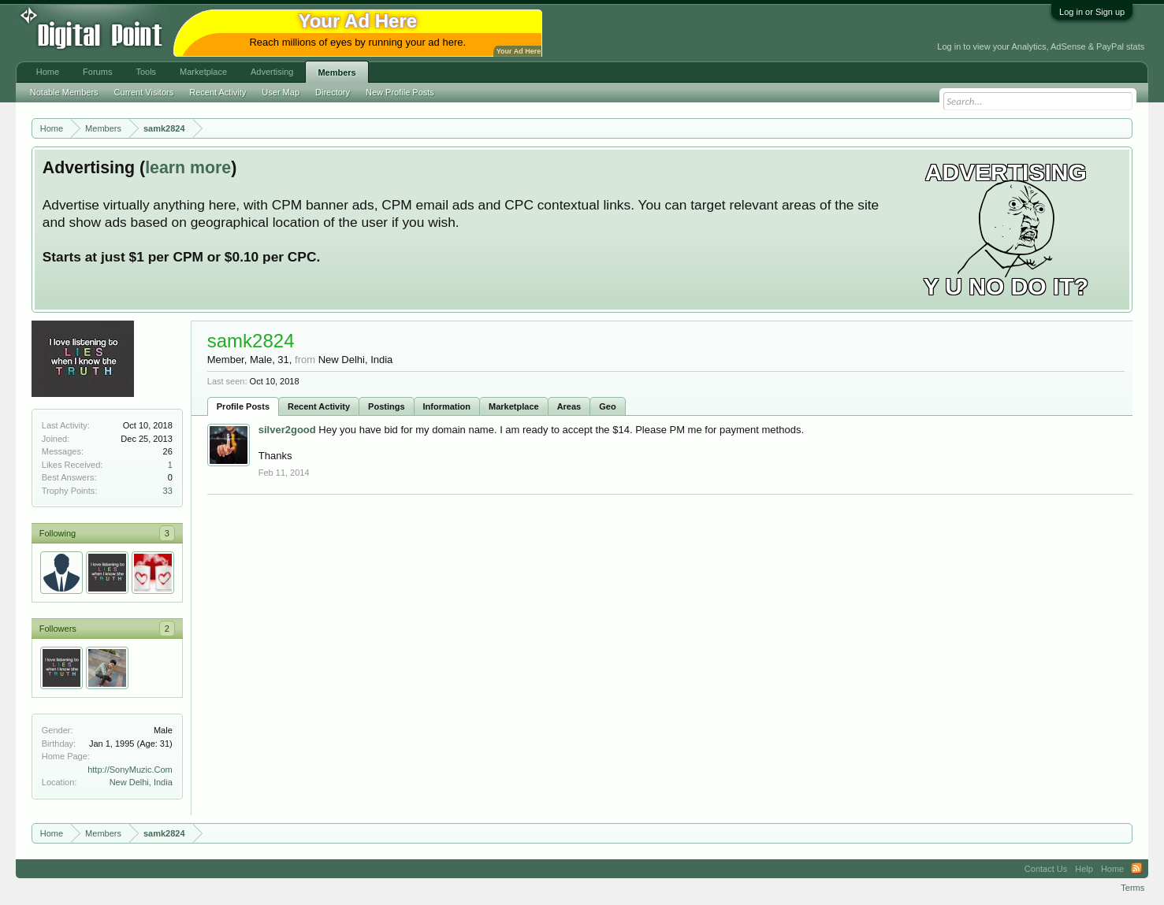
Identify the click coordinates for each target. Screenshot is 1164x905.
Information (447, 406)
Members (336, 72)
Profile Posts (243, 406)
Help (1084, 868)
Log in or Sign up (1092, 12)
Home (47, 71)
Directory (332, 92)
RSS (1136, 868)
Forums (97, 71)
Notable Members (64, 92)
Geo (607, 406)
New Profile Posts (400, 92)
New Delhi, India (141, 782)
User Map (280, 92)
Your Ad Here (518, 51)
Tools (146, 71)
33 (168, 490)
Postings (386, 406)
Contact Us (1046, 868)
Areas (569, 406)
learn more (188, 167)
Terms (1132, 887)
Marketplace (514, 406)
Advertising (272, 71)
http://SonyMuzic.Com (130, 769)
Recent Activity (319, 406)
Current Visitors (144, 92)
